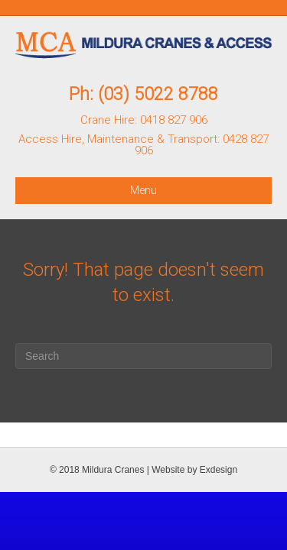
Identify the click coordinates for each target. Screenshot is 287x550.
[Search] (143, 356)
